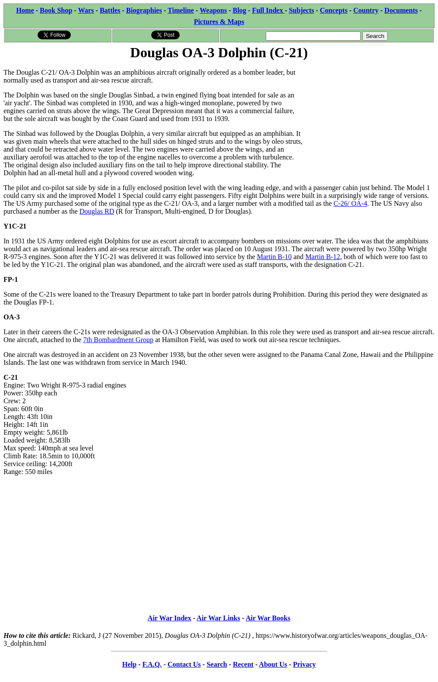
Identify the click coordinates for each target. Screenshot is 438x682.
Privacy (304, 664)
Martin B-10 (274, 256)
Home (25, 10)
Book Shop (56, 10)
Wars (86, 10)
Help (129, 664)
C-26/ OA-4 (350, 203)
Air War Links (218, 618)
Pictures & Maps (219, 21)
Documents (400, 10)
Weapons (213, 10)
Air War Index (169, 618)
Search (217, 664)
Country (366, 10)
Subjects (301, 10)
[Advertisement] (369, 116)
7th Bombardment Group (118, 339)
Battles (110, 10)
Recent (243, 664)
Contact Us (184, 664)
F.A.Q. (152, 664)
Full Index (268, 10)
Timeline (180, 10)
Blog (239, 10)
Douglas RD (97, 211)
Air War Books (268, 618)
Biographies (144, 10)
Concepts (334, 10)
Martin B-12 (322, 256)
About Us (273, 664)
